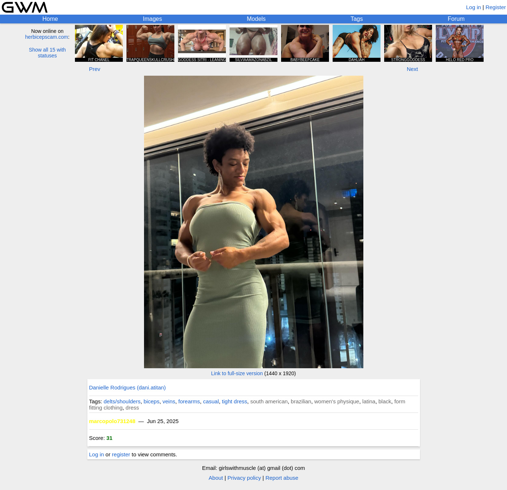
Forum (456, 19)
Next (412, 69)
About (216, 478)
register (121, 454)
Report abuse (281, 478)
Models (256, 19)
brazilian (301, 401)
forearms (189, 401)
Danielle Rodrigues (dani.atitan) (127, 387)
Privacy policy (244, 478)
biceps (151, 401)
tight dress (234, 401)
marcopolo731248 (112, 421)
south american (269, 401)
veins (168, 401)
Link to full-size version (237, 373)
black (384, 401)
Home (50, 19)
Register (495, 7)
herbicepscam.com (46, 37)
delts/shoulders (122, 401)
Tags (357, 19)
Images (152, 19)
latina (368, 401)
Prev (95, 69)
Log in (473, 7)
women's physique (336, 401)
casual (211, 401)
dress (132, 407)
